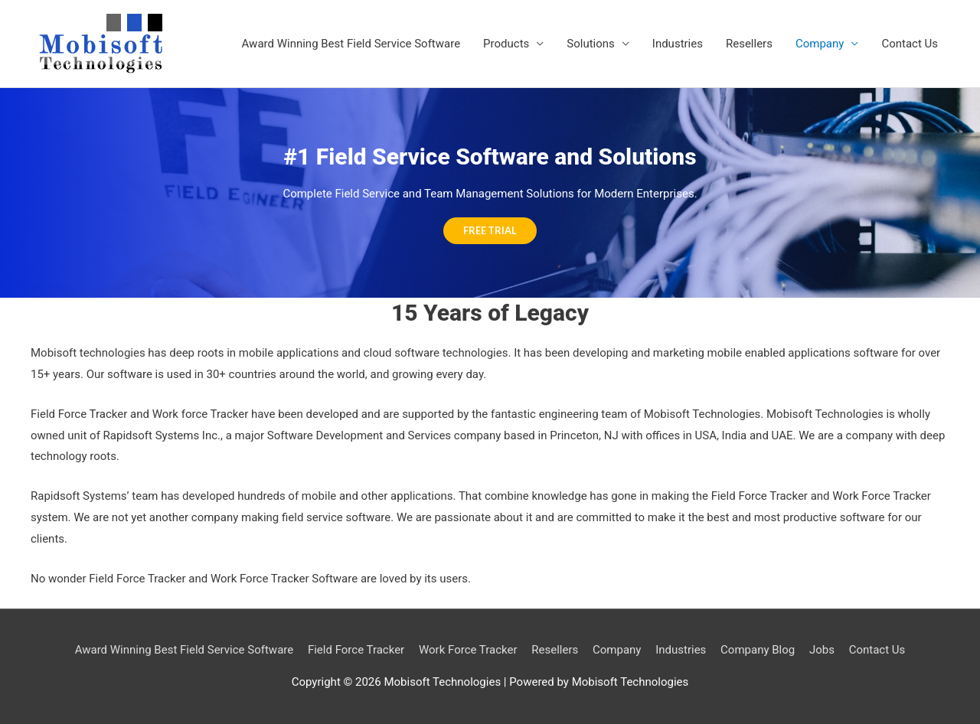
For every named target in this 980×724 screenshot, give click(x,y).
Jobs (822, 650)
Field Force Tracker (356, 650)
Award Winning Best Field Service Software (351, 44)
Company (819, 44)
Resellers (749, 44)
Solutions (591, 44)
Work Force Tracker (468, 650)
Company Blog (757, 650)
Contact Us (909, 44)
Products (506, 44)
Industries (677, 44)
